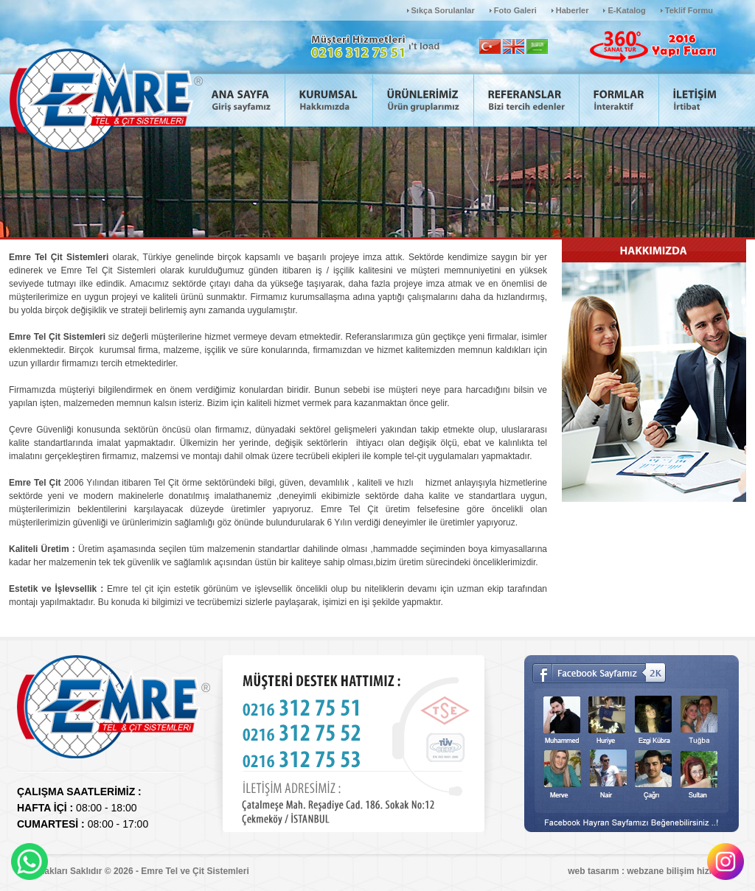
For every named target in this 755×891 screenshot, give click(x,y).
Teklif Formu (689, 10)
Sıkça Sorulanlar (443, 10)
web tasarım (593, 871)
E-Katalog (626, 10)
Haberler (572, 10)
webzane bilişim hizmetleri (682, 871)
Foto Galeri (515, 10)
